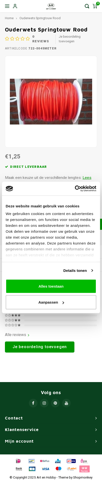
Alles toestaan (51, 286)
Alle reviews (17, 335)
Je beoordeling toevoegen (70, 39)
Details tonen (75, 270)
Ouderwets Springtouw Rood (40, 18)
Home (9, 18)
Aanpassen (51, 302)
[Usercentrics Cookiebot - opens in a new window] (74, 189)
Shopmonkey (82, 477)
